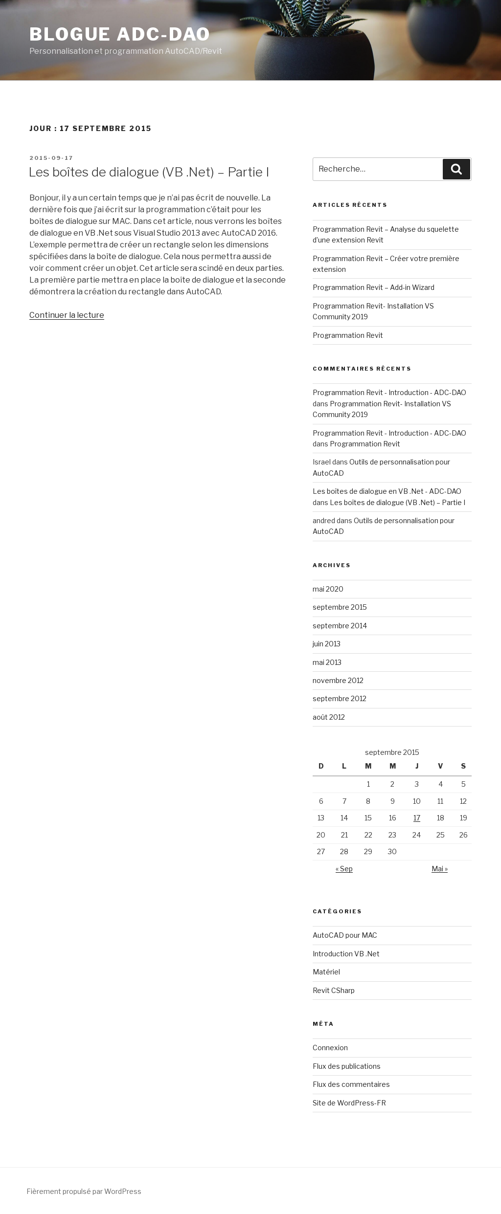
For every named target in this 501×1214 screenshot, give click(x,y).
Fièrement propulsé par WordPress (83, 1191)
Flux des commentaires (351, 1084)
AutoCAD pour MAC (345, 935)
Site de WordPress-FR (349, 1103)
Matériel (326, 972)
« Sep (344, 868)
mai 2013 (327, 662)
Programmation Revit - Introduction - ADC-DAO (389, 392)
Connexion (330, 1047)
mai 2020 (328, 589)
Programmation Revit (348, 335)
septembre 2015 (340, 607)
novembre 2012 (338, 680)
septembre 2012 (339, 698)
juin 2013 (327, 644)
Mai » (440, 868)
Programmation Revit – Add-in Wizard (373, 287)
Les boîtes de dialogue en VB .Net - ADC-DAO (387, 491)
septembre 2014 (340, 625)
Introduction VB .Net (346, 953)
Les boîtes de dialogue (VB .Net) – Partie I (148, 171)
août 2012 (329, 717)
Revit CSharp (334, 990)
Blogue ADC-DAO (120, 34)
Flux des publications (347, 1066)
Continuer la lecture (66, 315)
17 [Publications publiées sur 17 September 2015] (416, 818)
